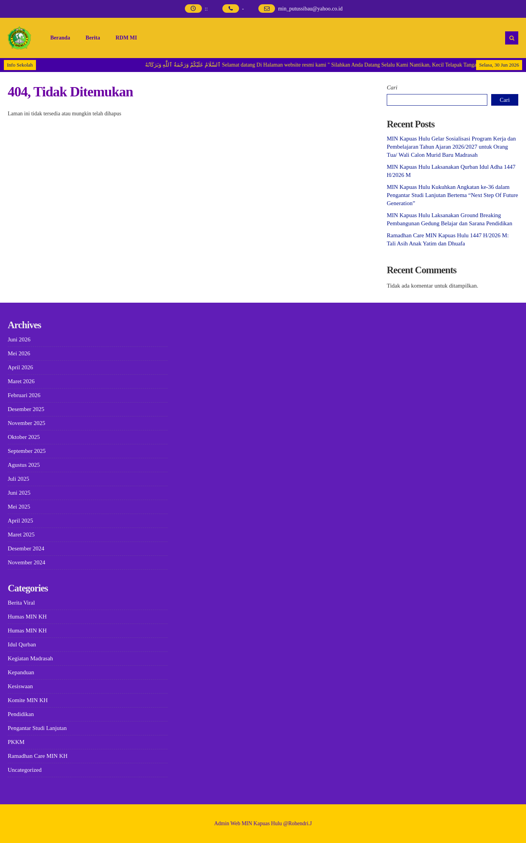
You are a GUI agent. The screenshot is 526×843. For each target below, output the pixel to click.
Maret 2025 (21, 534)
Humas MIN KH (27, 616)
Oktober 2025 (24, 437)
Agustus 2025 (24, 465)
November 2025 (26, 423)
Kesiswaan (20, 686)
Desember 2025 (26, 409)
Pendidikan (21, 714)
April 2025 (20, 520)
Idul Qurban (22, 644)
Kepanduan (21, 672)
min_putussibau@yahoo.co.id (310, 9)
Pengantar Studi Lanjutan (37, 728)
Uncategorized (24, 770)
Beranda (60, 38)
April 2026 (20, 367)
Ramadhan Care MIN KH (38, 756)
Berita (92, 38)
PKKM (16, 742)
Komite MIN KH (28, 700)
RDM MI (126, 38)
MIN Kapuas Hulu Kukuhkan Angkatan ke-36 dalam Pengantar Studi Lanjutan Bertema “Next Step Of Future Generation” (452, 195)
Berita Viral (21, 603)
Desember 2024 (26, 548)
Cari (392, 87)
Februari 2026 (24, 395)
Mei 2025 (19, 507)
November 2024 (26, 562)
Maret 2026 (21, 381)
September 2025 (27, 451)
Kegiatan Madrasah (30, 658)
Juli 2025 (18, 479)
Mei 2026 (19, 353)
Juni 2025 (19, 493)
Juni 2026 (19, 339)
